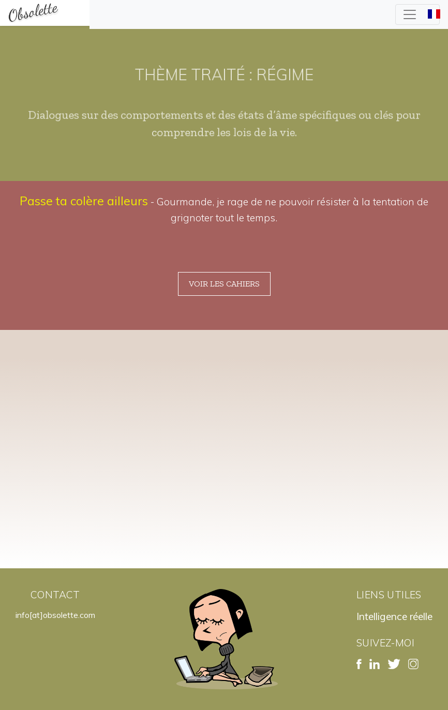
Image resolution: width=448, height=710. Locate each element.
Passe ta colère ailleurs (84, 200)
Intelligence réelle (394, 616)
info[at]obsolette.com (55, 615)
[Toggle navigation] (417, 14)
